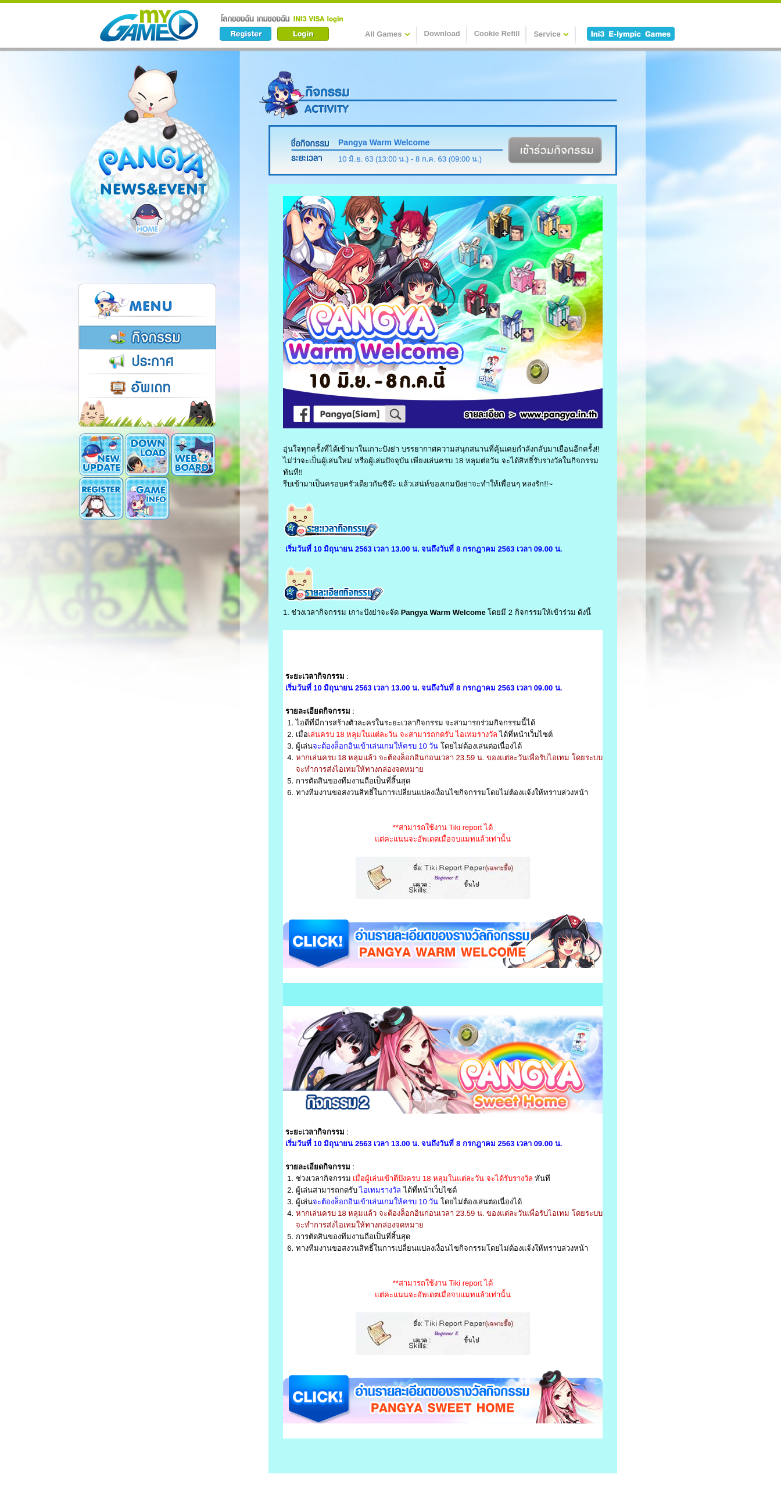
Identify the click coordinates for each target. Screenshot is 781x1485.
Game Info (101, 498)
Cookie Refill (497, 33)
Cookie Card (147, 498)
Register (193, 454)
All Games (387, 33)
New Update (101, 454)
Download (442, 33)
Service (550, 33)
